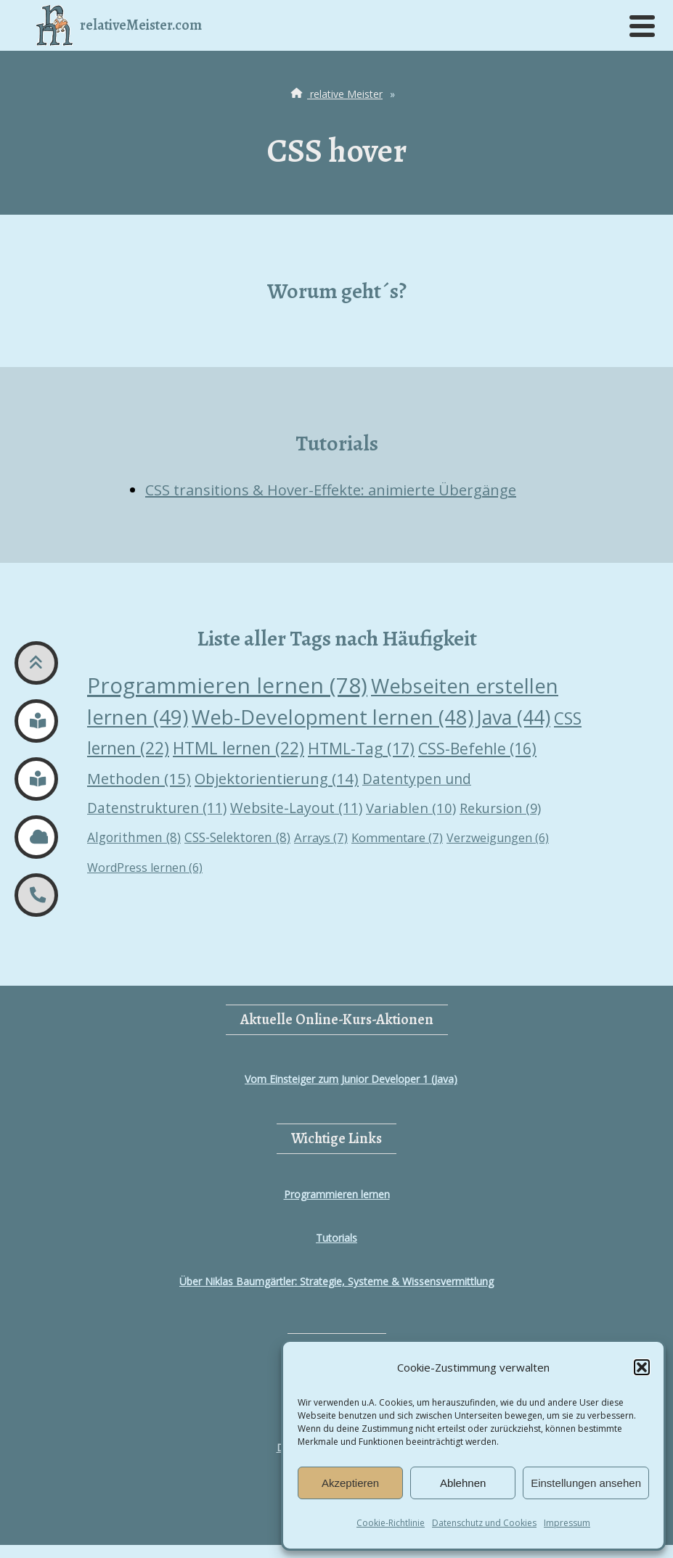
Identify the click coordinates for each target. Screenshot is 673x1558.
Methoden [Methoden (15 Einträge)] (139, 778)
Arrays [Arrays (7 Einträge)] (321, 837)
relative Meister (335, 94)
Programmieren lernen (337, 1194)
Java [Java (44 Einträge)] (513, 717)
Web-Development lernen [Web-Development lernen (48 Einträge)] (332, 717)
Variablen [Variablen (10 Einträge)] (411, 808)
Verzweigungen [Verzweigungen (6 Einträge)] (497, 838)
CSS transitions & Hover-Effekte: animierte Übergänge (330, 490)
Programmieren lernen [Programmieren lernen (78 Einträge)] (227, 685)
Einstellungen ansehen (586, 1483)
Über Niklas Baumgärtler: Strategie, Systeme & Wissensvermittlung (336, 1281)
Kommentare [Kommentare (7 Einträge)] (397, 837)
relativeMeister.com (119, 25)
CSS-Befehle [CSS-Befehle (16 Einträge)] (477, 748)
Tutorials (336, 1238)
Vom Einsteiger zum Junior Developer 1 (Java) (351, 1079)
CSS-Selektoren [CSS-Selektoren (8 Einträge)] (237, 837)
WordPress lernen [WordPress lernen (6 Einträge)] (145, 867)
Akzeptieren (350, 1483)
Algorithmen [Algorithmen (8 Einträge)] (134, 837)
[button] (642, 1367)
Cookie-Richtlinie (390, 1523)
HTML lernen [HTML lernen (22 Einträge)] (238, 748)
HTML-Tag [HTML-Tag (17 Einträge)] (361, 748)
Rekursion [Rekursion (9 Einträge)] (500, 808)
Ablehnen (463, 1483)
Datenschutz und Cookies (484, 1523)
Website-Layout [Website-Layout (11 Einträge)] (296, 808)
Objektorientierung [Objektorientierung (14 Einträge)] (277, 778)
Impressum (567, 1523)
